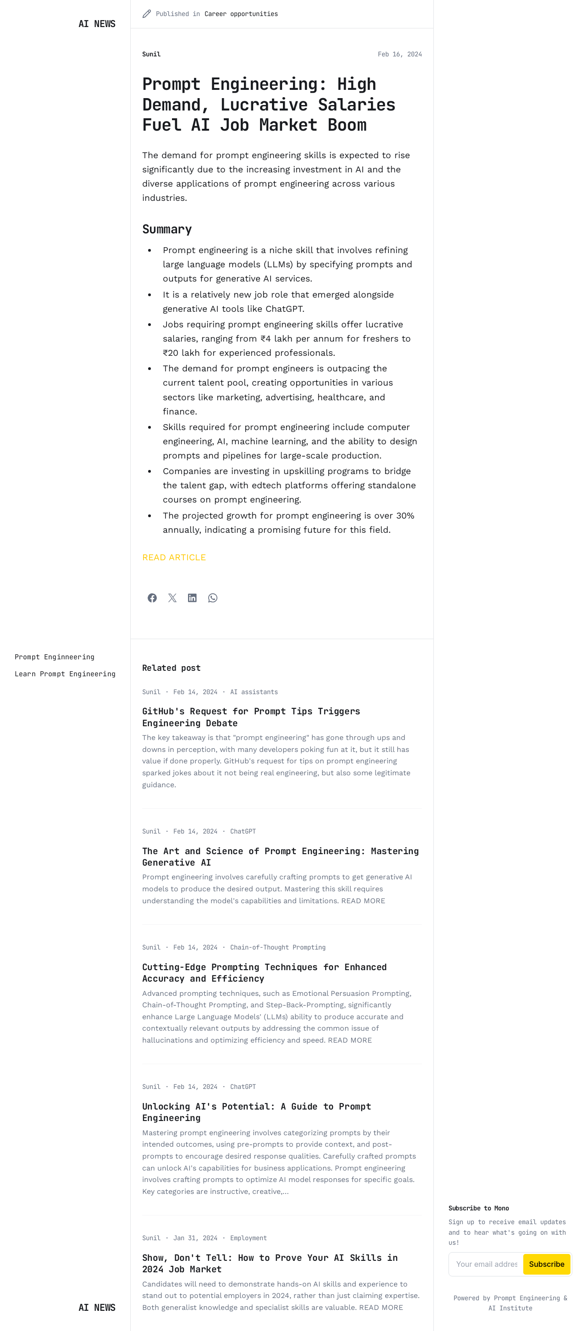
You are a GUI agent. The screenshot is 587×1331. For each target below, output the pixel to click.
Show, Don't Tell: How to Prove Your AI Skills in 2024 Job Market (270, 1263)
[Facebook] (152, 598)
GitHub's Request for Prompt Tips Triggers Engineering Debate (251, 717)
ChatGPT (243, 831)
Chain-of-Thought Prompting (278, 947)
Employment (248, 1238)
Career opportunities (241, 14)
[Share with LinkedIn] (193, 598)
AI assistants (254, 692)
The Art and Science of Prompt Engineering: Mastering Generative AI (280, 856)
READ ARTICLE (174, 557)
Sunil (151, 54)
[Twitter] (172, 598)
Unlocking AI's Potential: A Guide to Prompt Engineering (256, 1112)
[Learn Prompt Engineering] (65, 674)
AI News (97, 23)
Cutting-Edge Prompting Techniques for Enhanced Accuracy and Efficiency (264, 972)
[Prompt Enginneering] (54, 657)
